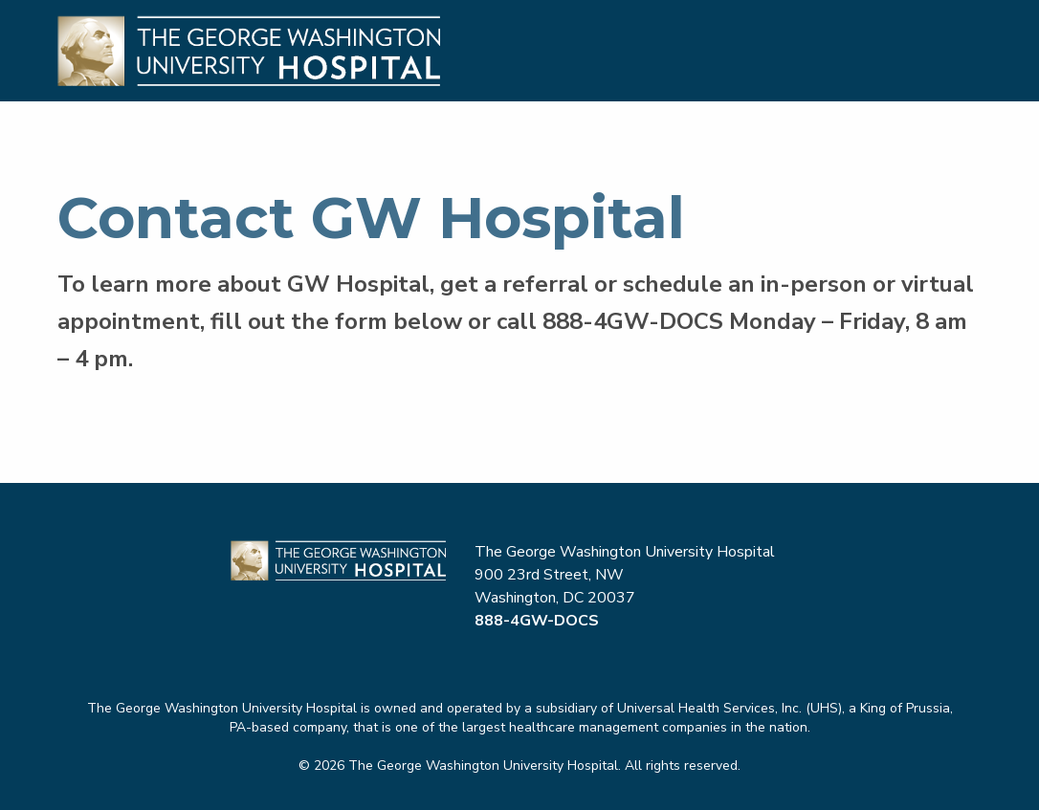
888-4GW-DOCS (632, 321)
